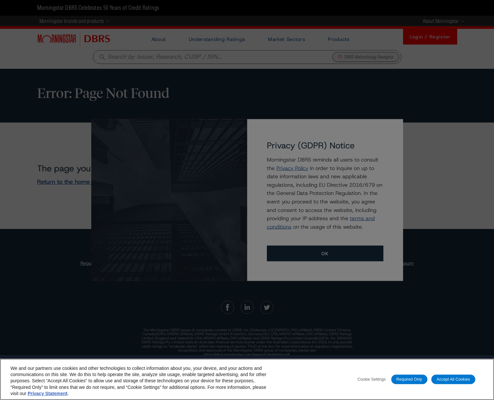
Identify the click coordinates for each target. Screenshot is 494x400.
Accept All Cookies (453, 379)
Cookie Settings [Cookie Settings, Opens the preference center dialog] (371, 379)
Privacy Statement (47, 393)
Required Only (409, 379)
